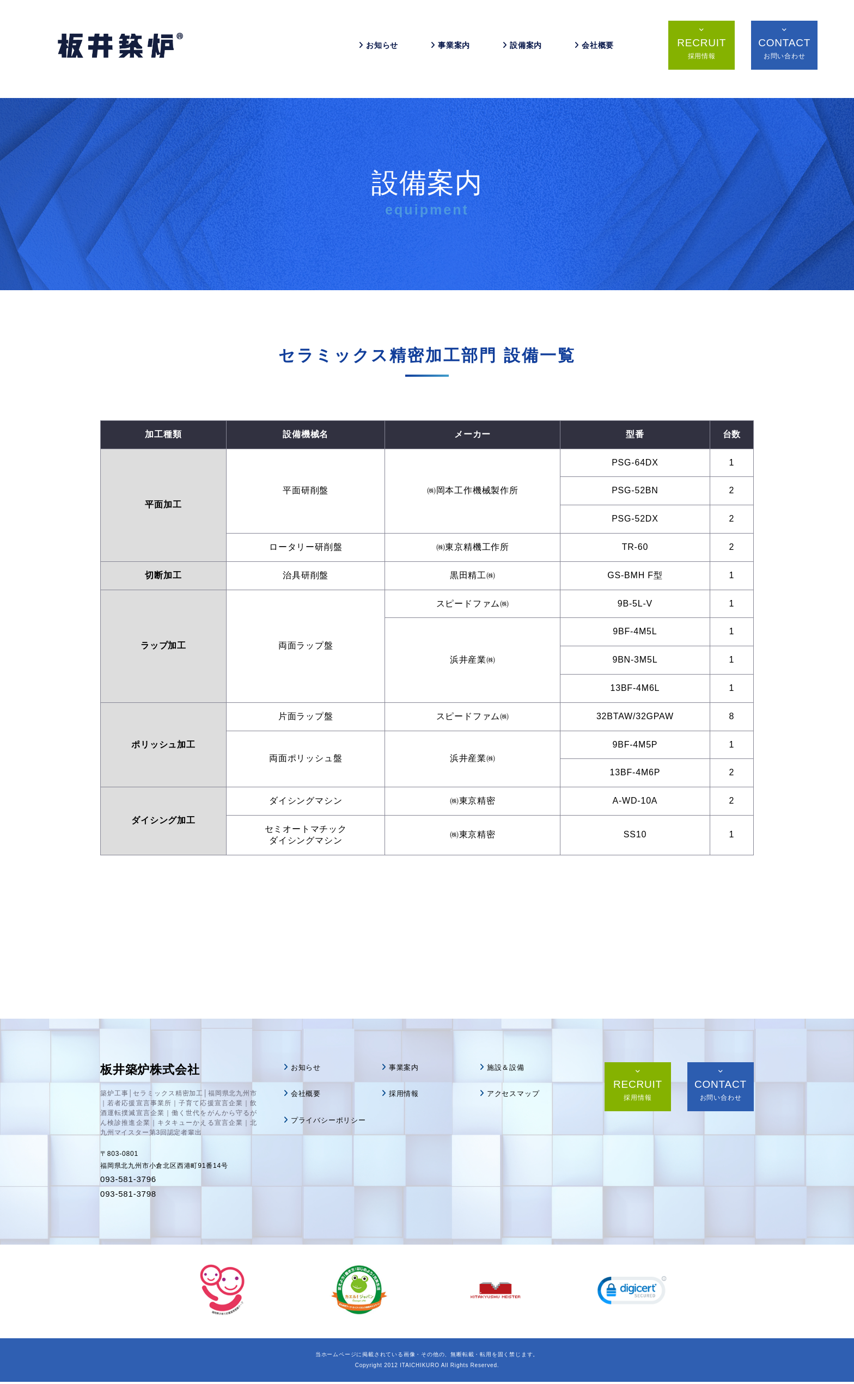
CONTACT (778, 52)
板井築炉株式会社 (156, 1071)
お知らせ (375, 49)
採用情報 (405, 1093)
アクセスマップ (515, 1093)
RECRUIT (695, 52)
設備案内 (519, 49)
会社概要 (591, 49)
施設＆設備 (507, 1067)
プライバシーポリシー (331, 1119)
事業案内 (447, 49)
